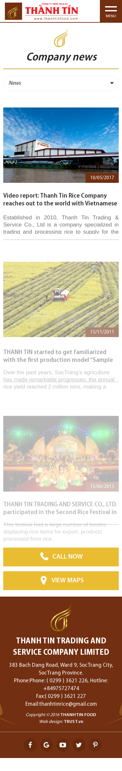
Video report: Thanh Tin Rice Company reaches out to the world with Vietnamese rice (60, 208)
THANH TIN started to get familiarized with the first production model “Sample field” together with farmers (58, 365)
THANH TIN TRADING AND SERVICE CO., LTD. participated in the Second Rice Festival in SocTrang (60, 516)
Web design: (51, 721)
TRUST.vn (73, 721)
